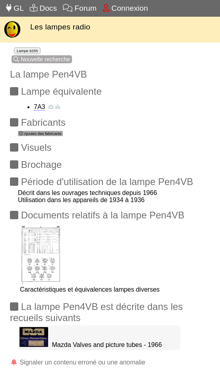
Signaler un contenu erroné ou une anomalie (77, 362)
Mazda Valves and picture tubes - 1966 (107, 344)
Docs (43, 8)
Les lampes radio (60, 27)
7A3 (39, 106)
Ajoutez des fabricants (40, 133)
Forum (80, 8)
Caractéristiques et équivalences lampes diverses (90, 286)
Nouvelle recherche (42, 59)
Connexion (125, 8)
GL (15, 8)
